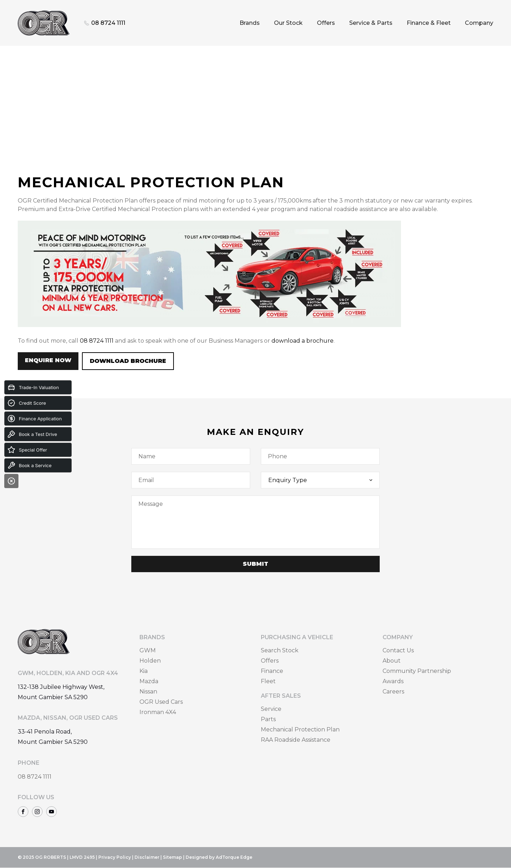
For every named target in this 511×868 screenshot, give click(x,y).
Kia (143, 671)
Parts (268, 719)
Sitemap (172, 857)
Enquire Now (48, 360)
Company (479, 23)
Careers (393, 691)
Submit (255, 563)
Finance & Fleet (429, 23)
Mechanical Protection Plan (300, 729)
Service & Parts (370, 23)
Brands (250, 23)
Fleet (268, 681)
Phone (277, 456)
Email (146, 480)
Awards (393, 681)
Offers (326, 23)
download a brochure (302, 340)
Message (150, 504)
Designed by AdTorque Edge (219, 857)
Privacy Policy (114, 857)
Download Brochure (128, 361)
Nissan (148, 691)
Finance (272, 671)
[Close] (11, 481)
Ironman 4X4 (157, 712)
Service (271, 709)
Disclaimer (146, 857)
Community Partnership (417, 671)
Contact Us (398, 650)
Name (146, 456)
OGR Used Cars (161, 701)
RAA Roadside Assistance (295, 739)
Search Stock (279, 650)
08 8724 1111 (97, 340)
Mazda (148, 681)
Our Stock (288, 23)
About (392, 660)
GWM (147, 650)
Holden (150, 660)
